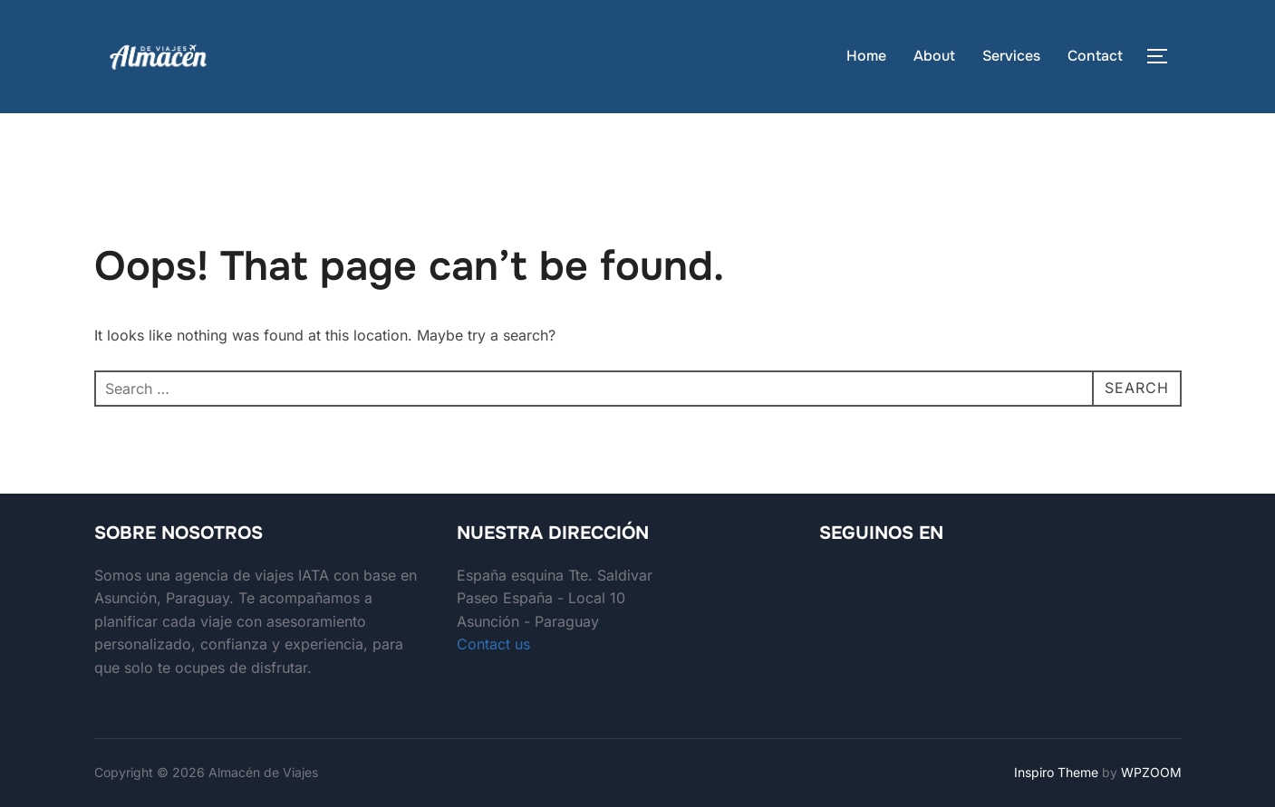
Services (1011, 55)
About (934, 55)
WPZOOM (1151, 772)
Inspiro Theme (1056, 772)
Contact (1095, 55)
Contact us (493, 644)
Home (866, 55)
